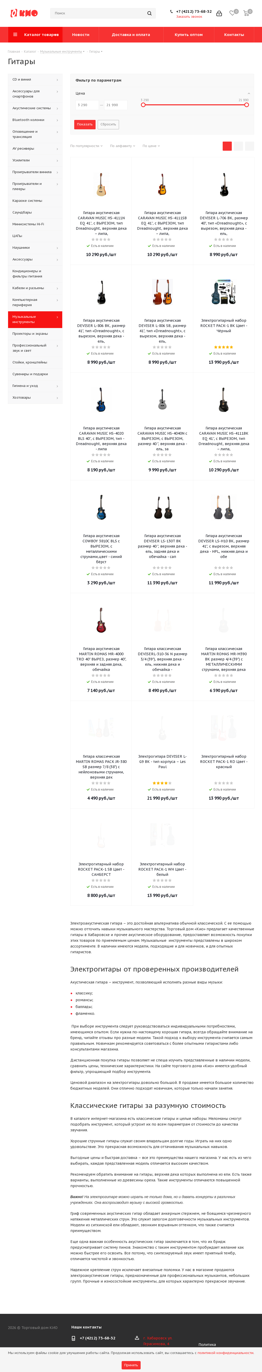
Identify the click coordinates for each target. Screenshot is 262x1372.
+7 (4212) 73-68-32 (194, 11)
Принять (131, 1365)
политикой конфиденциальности (225, 1353)
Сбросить (108, 124)
